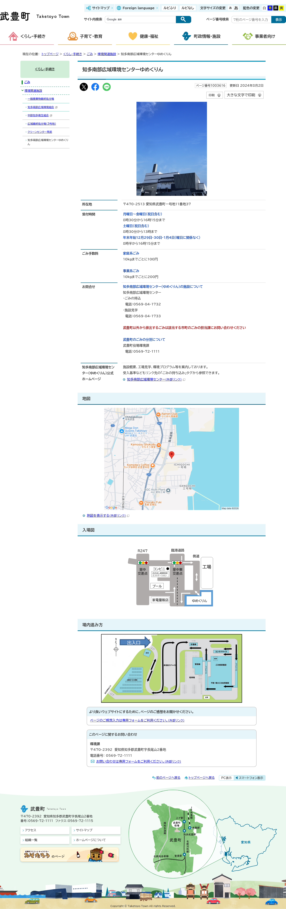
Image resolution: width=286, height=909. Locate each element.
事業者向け (265, 36)
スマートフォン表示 (251, 777)
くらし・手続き (33, 36)
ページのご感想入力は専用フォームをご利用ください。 (137, 720)
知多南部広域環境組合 (43, 107)
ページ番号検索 (217, 19)
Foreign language (138, 8)
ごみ (90, 54)
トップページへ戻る (202, 777)
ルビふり (169, 8)
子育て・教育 (91, 36)
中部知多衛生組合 (40, 115)
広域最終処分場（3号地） (42, 123)
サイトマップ (100, 8)
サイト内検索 (93, 19)
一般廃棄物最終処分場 (41, 99)
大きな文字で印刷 (241, 95)
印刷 (211, 95)
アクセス (30, 830)
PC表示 (226, 777)
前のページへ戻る (168, 777)
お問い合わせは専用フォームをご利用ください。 (138, 761)
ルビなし (187, 8)
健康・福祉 (149, 36)
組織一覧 (31, 840)
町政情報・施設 (207, 36)
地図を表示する (108, 515)
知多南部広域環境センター (156, 379)
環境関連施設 (107, 54)
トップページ (50, 54)
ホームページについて (91, 840)
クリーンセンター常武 (40, 132)
